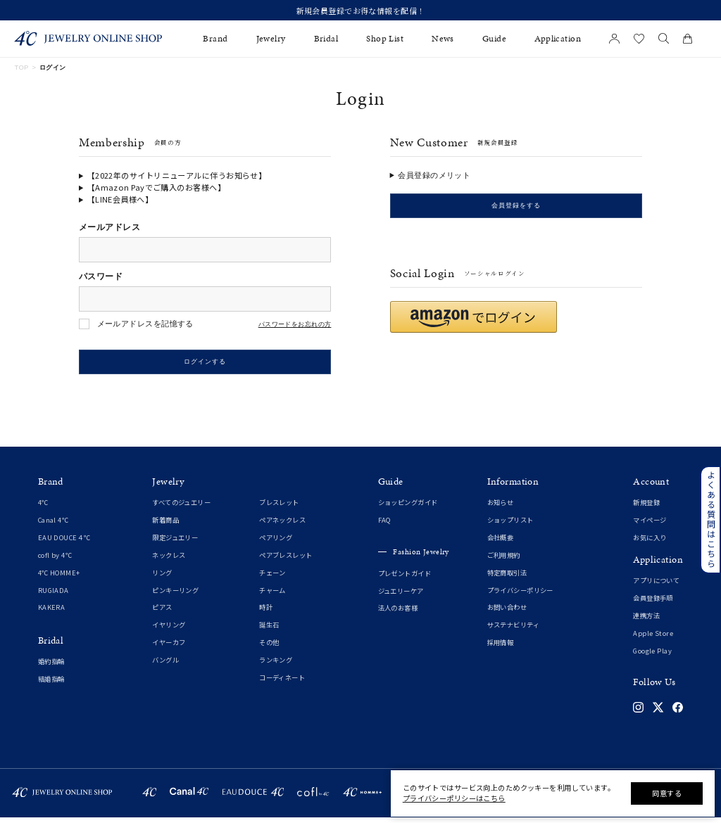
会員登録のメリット (434, 175)
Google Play (652, 655)
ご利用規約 (503, 559)
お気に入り (649, 542)
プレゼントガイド (404, 578)
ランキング (275, 664)
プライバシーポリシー (520, 595)
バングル (165, 664)
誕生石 (269, 630)
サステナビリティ (513, 630)
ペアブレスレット (285, 559)
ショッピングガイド (408, 507)
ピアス (162, 612)
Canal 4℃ (53, 525)
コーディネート (282, 682)
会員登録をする (516, 208)
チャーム (272, 595)
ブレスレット (279, 507)
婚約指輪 (51, 666)
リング (162, 577)
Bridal (326, 39)
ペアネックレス (282, 525)
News (443, 39)
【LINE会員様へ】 (120, 199)
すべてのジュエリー (181, 507)
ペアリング (275, 542)
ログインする (205, 364)
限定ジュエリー (175, 542)
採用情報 (500, 647)
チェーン (272, 577)
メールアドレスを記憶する (145, 323)
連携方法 (646, 620)
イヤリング (168, 630)
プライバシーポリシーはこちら (454, 798)
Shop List (384, 39)
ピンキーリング (175, 595)
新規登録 (646, 507)
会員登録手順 (653, 602)
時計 (265, 612)
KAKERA (51, 612)
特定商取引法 (507, 577)
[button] (473, 322)
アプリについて (656, 585)
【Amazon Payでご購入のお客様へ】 (156, 187)
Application (557, 39)
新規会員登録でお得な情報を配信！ (360, 10)
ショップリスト (510, 525)
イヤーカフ (168, 647)
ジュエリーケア (401, 595)
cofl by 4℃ (55, 559)
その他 (269, 647)
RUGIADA (53, 595)
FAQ (384, 525)
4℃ (43, 507)
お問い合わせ (507, 612)
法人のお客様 (398, 613)
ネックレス (168, 559)
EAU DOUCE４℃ (64, 542)
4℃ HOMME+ (59, 577)
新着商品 (165, 525)
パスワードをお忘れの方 (295, 324)
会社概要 (500, 542)
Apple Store (653, 638)
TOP (21, 67)
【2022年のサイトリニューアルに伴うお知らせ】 (177, 175)
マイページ (649, 525)
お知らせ (500, 507)
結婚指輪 (51, 683)
